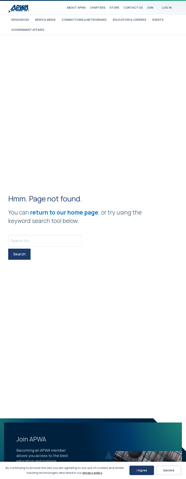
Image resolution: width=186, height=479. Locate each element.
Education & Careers (129, 20)
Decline (168, 470)
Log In (167, 7)
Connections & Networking (84, 20)
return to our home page (64, 212)
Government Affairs (27, 30)
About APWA (76, 7)
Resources (20, 20)
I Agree (142, 470)
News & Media (45, 20)
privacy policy (92, 473)
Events (157, 20)
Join (150, 7)
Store (114, 7)
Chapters (97, 7)
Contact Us (133, 7)
